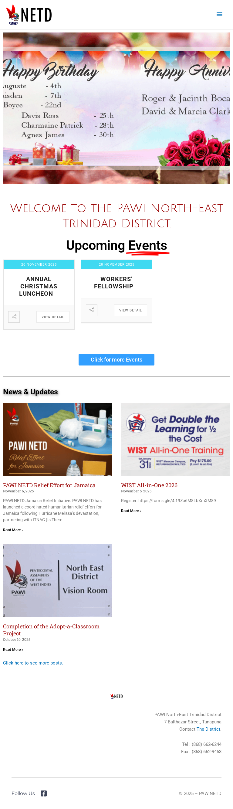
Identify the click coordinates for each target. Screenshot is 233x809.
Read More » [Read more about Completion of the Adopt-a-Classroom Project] (13, 650)
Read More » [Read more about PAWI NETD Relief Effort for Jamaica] (13, 530)
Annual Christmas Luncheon (38, 286)
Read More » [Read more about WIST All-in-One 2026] (131, 511)
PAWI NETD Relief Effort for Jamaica (49, 485)
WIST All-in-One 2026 (149, 485)
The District (208, 729)
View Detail (53, 317)
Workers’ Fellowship (113, 282)
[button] (10, 108)
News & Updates (30, 391)
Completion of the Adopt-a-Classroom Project (51, 630)
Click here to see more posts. (33, 663)
